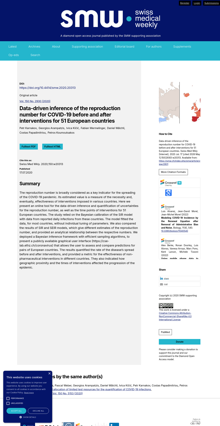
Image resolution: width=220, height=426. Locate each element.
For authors (154, 46)
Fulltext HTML (52, 146)
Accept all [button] (16, 411)
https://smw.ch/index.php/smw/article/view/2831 (179, 163)
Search (35, 55)
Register (185, 3)
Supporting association (87, 46)
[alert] (27, 397)
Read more (29, 392)
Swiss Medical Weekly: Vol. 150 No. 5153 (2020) (53, 393)
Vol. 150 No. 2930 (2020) (35, 101)
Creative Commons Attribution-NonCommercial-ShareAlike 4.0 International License (175, 316)
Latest (12, 46)
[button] (179, 278)
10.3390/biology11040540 (174, 231)
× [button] (49, 373)
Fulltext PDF (29, 146)
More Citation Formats (173, 172)
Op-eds (13, 55)
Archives (34, 46)
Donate (180, 341)
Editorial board (124, 46)
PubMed (165, 332)
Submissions (211, 3)
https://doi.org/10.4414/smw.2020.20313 (48, 87)
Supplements (182, 46)
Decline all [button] (38, 411)
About (56, 46)
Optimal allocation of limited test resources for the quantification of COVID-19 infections (97, 389)
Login (197, 3)
